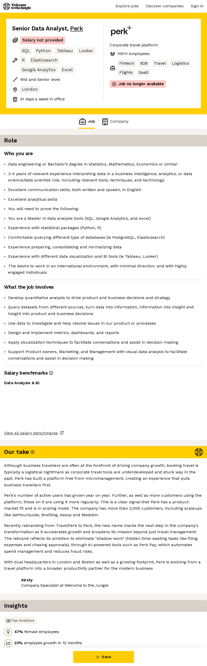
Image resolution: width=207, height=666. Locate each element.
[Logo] (17, 6)
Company (115, 121)
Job (86, 121)
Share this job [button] (26, 601)
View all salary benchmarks (37, 582)
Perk (76, 28)
